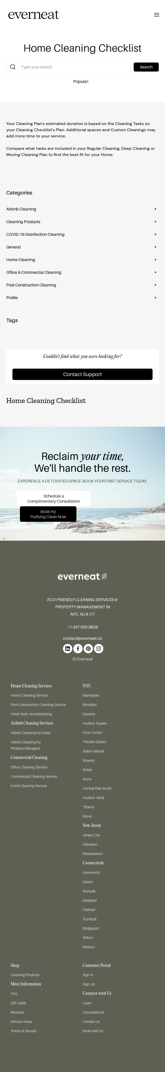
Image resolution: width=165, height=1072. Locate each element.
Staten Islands (93, 751)
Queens (89, 714)
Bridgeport (91, 928)
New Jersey (92, 825)
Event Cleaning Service (29, 785)
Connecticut (93, 863)
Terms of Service (24, 1031)
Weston (89, 947)
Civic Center (92, 732)
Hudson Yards (93, 797)
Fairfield (89, 909)
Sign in (88, 975)
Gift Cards (18, 1003)
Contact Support (82, 374)
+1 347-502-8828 (82, 627)
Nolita (87, 769)
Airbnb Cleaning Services (32, 723)
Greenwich (91, 872)
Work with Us (93, 1031)
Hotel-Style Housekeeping (31, 714)
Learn (87, 1003)
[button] (157, 14)
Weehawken (93, 853)
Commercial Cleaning (29, 757)
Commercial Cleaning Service (34, 776)
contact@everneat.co (82, 638)
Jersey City (91, 835)
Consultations (93, 1012)
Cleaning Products (25, 975)
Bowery (89, 760)
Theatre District (94, 742)
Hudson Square (95, 723)
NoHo (87, 816)
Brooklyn (90, 704)
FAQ (14, 993)
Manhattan (91, 695)
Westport (90, 900)
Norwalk (89, 891)
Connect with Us (97, 993)
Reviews (17, 1012)
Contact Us (91, 1021)
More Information (26, 984)
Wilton (88, 937)
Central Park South (97, 788)
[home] (30, 14)
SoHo (87, 779)
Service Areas (21, 1021)
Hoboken (90, 844)
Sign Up (89, 984)
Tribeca (88, 807)
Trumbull (89, 919)
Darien (88, 882)
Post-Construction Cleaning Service (38, 704)
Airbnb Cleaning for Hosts (31, 733)
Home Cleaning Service (29, 695)
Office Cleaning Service (29, 767)
